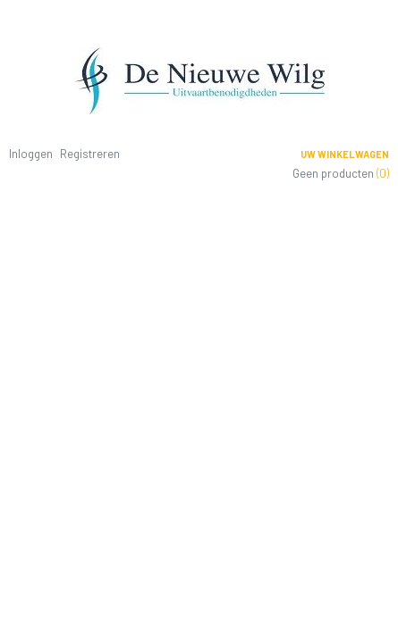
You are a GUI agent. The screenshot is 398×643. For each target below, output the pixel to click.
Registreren (90, 153)
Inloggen (31, 153)
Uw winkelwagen (345, 154)
